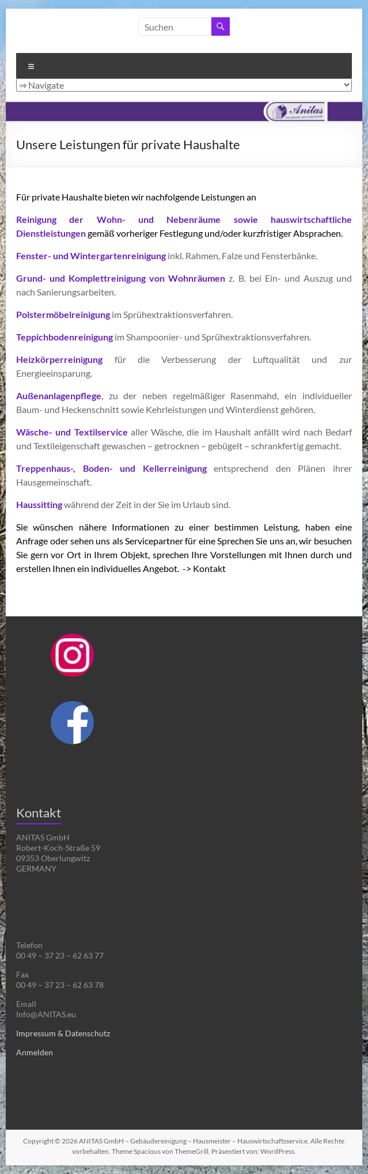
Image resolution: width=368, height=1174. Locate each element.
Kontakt (209, 568)
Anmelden (34, 1052)
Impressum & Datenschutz (63, 1033)
